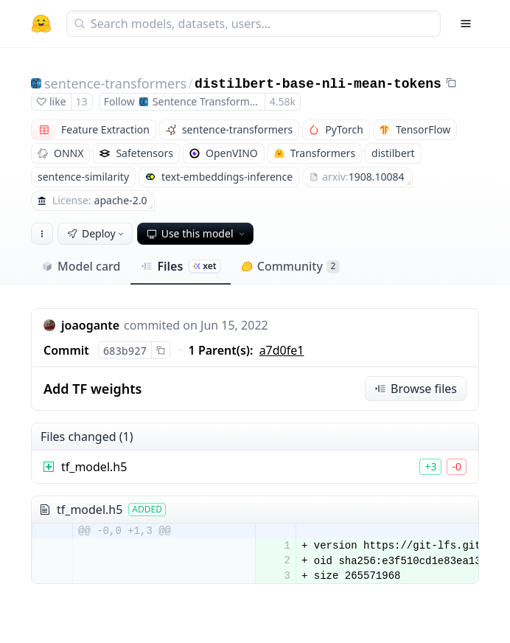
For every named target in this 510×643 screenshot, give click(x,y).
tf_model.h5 (94, 467)
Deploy (96, 233)
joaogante (90, 325)
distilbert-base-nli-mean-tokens (318, 84)
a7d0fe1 (281, 350)
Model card (80, 266)
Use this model (197, 233)
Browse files (415, 388)
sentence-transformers (115, 83)
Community (290, 266)
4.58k (283, 101)
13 (82, 101)
